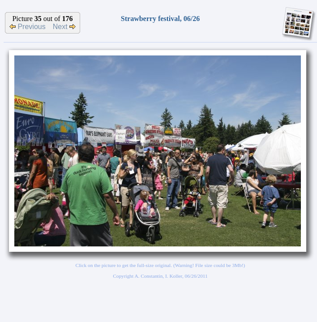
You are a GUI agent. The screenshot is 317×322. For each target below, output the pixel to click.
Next (64, 26)
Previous (27, 26)
